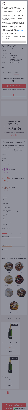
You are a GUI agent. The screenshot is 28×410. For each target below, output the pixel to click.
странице (20, 30)
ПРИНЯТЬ (14, 41)
